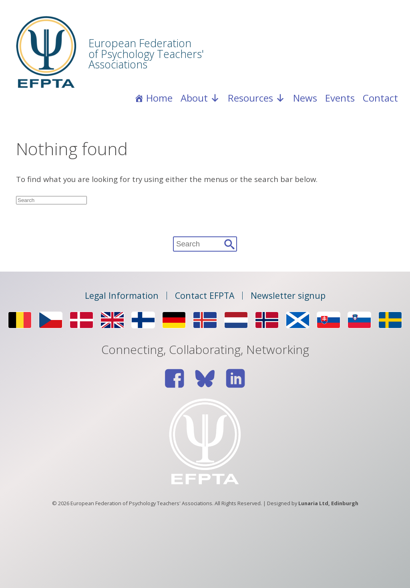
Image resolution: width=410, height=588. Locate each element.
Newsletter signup (288, 296)
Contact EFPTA (204, 296)
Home (159, 97)
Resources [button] (256, 98)
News (305, 97)
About (200, 98)
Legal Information (122, 296)
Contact (380, 97)
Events (340, 97)
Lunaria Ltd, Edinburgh (328, 503)
